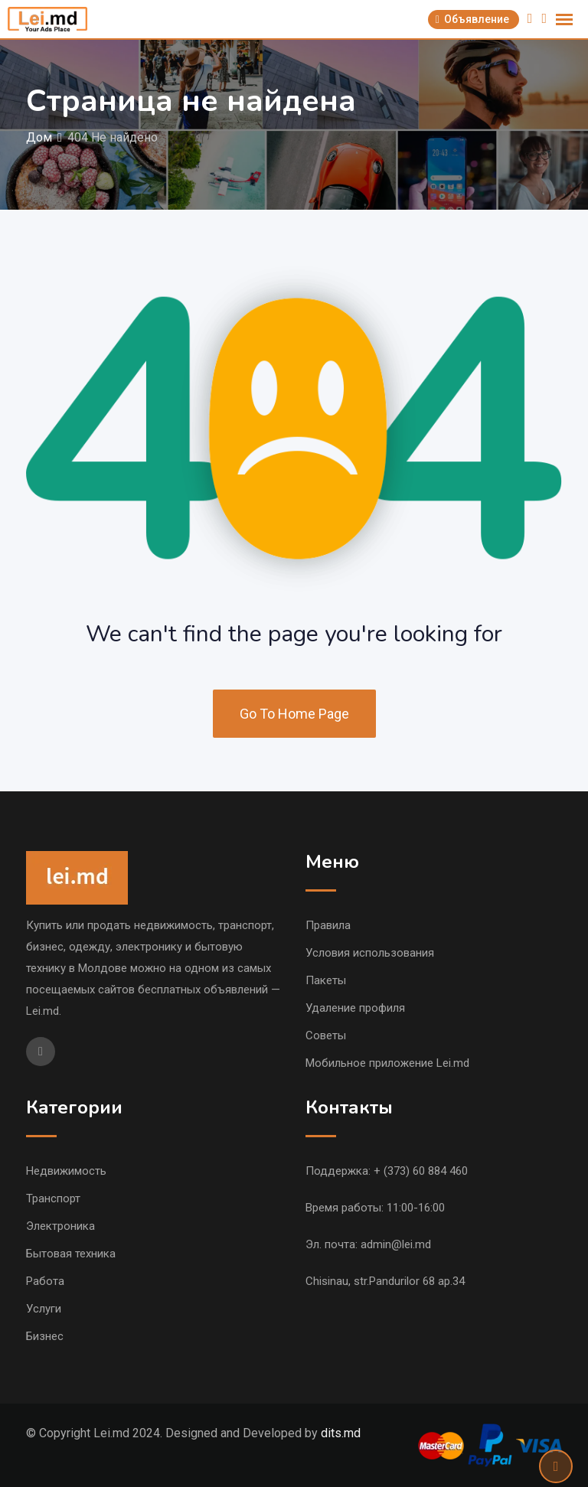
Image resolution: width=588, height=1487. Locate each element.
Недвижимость (66, 1171)
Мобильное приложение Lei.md (387, 1063)
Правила (328, 925)
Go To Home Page (294, 714)
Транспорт (53, 1198)
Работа (45, 1281)
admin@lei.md (396, 1244)
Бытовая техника (71, 1253)
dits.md (341, 1433)
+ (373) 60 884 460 (421, 1171)
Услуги (43, 1309)
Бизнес (45, 1336)
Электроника (60, 1226)
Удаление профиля (355, 1008)
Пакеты (325, 980)
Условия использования (369, 953)
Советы (325, 1035)
